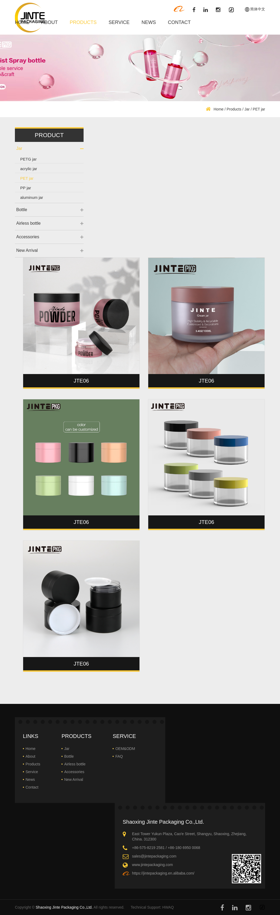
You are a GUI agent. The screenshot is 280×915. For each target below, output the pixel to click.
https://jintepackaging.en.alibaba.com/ (163, 873)
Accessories (27, 237)
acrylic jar (28, 168)
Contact (179, 22)
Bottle (21, 209)
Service (119, 22)
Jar (246, 109)
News (149, 22)
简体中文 (257, 9)
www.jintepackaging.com (152, 865)
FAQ (119, 756)
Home (22, 22)
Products (83, 22)
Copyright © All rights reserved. (69, 907)
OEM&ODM (125, 748)
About (49, 22)
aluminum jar (31, 197)
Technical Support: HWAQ (152, 907)
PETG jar (28, 159)
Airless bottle (28, 223)
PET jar (27, 178)
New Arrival (27, 250)
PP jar (25, 188)
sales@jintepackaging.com (154, 856)
